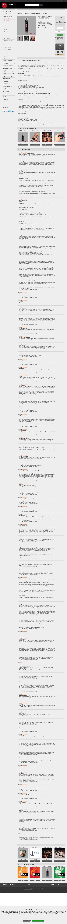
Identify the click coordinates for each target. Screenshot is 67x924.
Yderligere (64, 137)
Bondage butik (5, 70)
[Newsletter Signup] (13, 110)
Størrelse (60, 29)
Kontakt (32, 0)
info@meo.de (42, 897)
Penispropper (5, 89)
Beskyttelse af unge (28, 894)
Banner (3, 893)
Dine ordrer (15, 890)
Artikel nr (40, 25)
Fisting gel (5, 44)
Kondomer (5, 27)
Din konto (15, 888)
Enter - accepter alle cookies (38, 920)
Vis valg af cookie (27, 920)
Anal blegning (6, 42)
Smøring (5, 24)
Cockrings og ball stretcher (7, 60)
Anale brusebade (6, 75)
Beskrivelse (21, 58)
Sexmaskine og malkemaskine (8, 65)
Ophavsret (4, 904)
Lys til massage (6, 56)
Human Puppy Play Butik (7, 86)
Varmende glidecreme (7, 36)
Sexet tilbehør (5, 101)
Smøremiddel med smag (8, 40)
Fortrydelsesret (5, 900)
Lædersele (5, 94)
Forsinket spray (6, 53)
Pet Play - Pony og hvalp (7, 88)
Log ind (55, 0)
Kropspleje (5, 29)
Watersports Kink (6, 81)
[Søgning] (41, 5)
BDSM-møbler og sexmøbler (8, 76)
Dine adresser (15, 893)
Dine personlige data (17, 895)
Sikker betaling (5, 899)
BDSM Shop (4, 891)
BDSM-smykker (5, 99)
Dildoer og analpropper (7, 13)
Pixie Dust (5, 58)
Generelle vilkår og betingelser (5, 897)
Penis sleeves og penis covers (8, 61)
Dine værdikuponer (16, 896)
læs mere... (51, 24)
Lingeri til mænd (6, 97)
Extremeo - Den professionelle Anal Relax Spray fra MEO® (30, 115)
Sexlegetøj (4, 14)
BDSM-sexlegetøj (6, 83)
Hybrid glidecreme (7, 51)
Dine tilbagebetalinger (17, 891)
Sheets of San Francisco (7, 102)
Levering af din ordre (6, 902)
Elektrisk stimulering (6, 78)
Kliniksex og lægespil (6, 84)
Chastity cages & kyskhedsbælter (8, 73)
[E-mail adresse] (7, 110)
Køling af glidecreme (7, 38)
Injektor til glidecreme (7, 49)
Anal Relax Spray (6, 18)
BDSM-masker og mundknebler (8, 71)
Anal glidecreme (6, 20)
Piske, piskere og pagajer (7, 79)
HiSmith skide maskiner (7, 66)
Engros (3, 895)
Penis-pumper (5, 63)
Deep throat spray (7, 33)
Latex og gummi (6, 91)
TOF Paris (4, 96)
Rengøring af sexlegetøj (7, 47)
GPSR (26, 58)
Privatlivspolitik (41, 917)
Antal (60, 25)
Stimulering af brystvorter (7, 68)
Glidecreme (6, 22)
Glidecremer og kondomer (7, 16)
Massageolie (6, 31)
